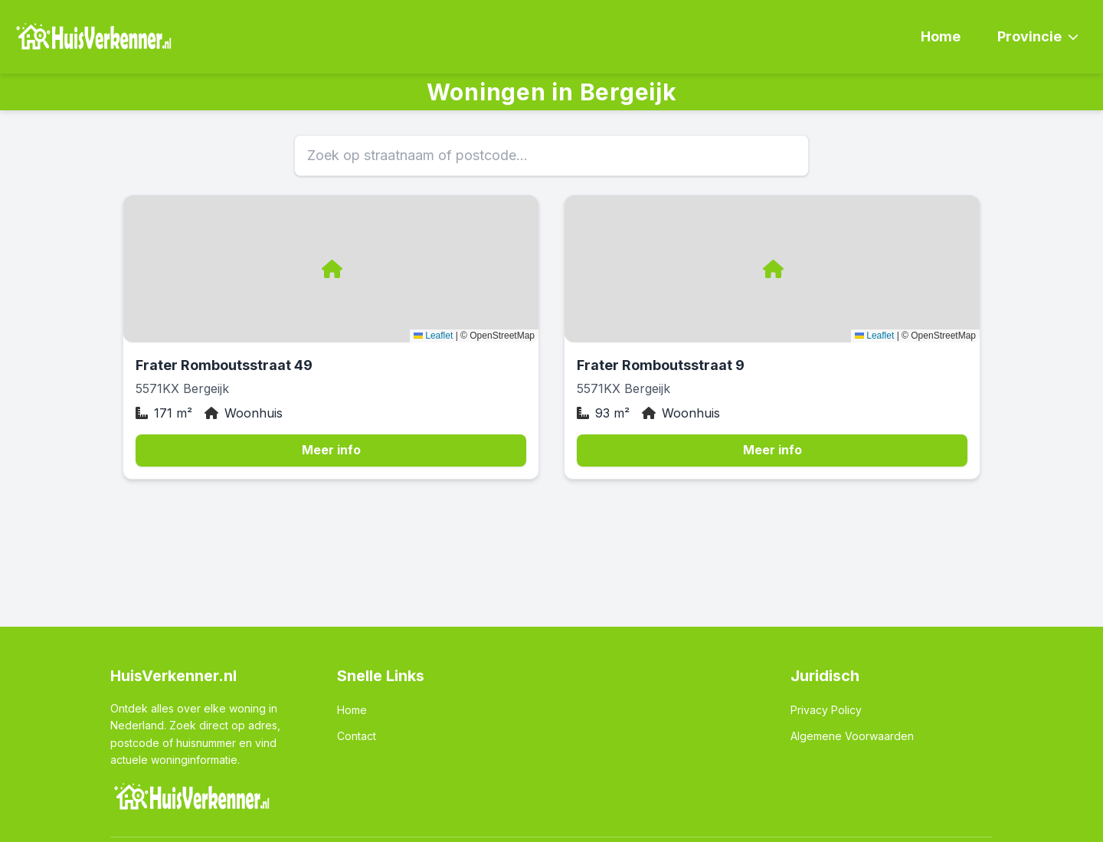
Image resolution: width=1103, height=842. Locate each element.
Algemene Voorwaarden (852, 735)
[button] (331, 269)
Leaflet (433, 335)
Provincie (1037, 36)
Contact (356, 735)
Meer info (331, 449)
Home (941, 36)
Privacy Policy (826, 709)
